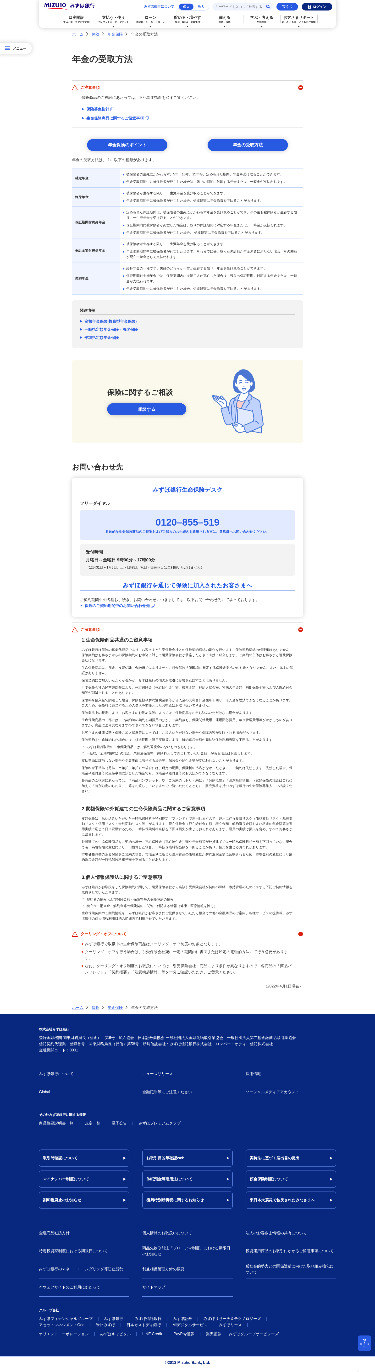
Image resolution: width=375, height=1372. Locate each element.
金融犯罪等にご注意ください (167, 1095)
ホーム (77, 34)
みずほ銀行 (113, 1321)
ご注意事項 (90, 87)
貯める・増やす (187, 20)
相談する (146, 412)
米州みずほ (105, 1328)
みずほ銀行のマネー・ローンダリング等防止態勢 (81, 1272)
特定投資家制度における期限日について (73, 1254)
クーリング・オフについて (104, 937)
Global (44, 1095)
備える (224, 20)
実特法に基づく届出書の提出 (274, 1161)
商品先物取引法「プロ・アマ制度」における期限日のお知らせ (186, 1254)
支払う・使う (113, 20)
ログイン (319, 7)
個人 (186, 7)
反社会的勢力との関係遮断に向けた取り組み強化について (290, 1272)
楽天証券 (213, 1337)
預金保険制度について (269, 1182)
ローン (150, 20)
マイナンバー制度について (66, 1182)
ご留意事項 (90, 633)
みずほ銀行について (159, 6)
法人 (201, 7)
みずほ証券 (182, 1321)
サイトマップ (153, 1290)
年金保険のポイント (127, 146)
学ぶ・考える (261, 20)
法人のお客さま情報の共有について (276, 1236)
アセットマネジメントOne (61, 1328)
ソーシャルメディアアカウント (272, 1095)
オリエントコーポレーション (64, 1337)
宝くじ (287, 7)
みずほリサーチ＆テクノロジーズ (232, 1321)
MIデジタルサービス (189, 1328)
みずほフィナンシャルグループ (66, 1321)
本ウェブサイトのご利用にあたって (69, 1290)
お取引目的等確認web (165, 1161)
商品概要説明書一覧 (56, 1126)
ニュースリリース (157, 1077)
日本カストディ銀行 (144, 1328)
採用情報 (253, 1077)
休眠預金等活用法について (169, 1182)
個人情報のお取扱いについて (167, 1236)
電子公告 (119, 1126)
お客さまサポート (298, 20)
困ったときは (364, 1344)
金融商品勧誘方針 (54, 1236)
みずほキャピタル (115, 1337)
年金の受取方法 (248, 146)
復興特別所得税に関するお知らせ (175, 1203)
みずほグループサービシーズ (254, 1337)
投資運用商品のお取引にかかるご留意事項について (290, 1254)
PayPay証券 (184, 1337)
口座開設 (76, 20)
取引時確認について (60, 1161)
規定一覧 (92, 1126)
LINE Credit (152, 1337)
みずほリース (230, 1328)
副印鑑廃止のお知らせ (62, 1203)
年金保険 (115, 34)
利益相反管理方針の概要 (163, 1272)
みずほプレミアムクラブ (159, 1126)
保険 (95, 34)
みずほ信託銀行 (148, 1321)
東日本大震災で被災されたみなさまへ (282, 1203)
